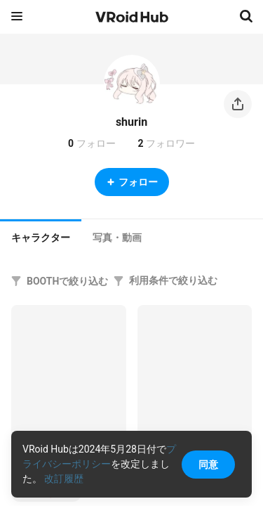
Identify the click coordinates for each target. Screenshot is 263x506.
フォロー (132, 182)
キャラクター (40, 237)
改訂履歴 (63, 478)
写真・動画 (117, 237)
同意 (208, 464)
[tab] (40, 236)
